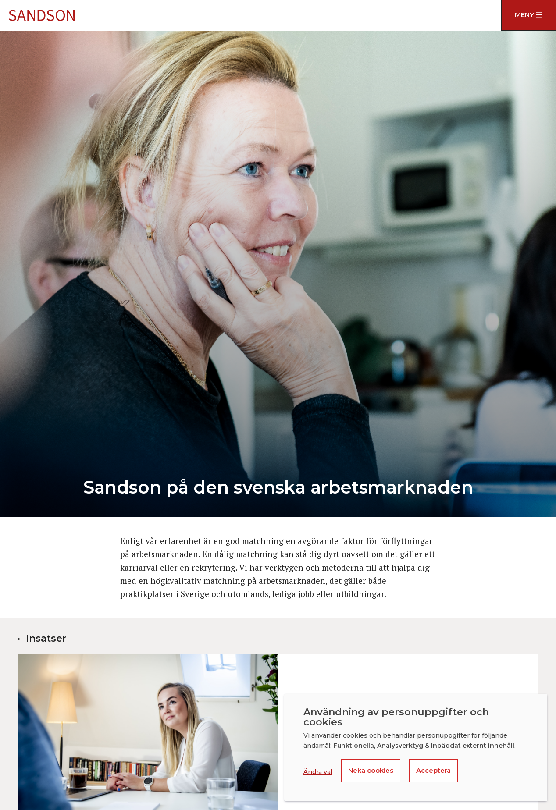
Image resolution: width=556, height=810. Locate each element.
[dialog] (415, 747)
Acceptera (433, 770)
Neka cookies (370, 770)
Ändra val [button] (317, 772)
